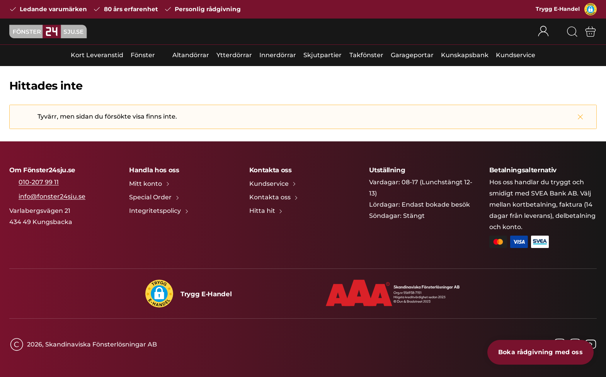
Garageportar (412, 55)
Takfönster (366, 55)
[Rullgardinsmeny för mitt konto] (548, 31)
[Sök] (572, 31)
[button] (590, 9)
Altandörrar (190, 55)
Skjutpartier (322, 55)
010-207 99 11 (39, 182)
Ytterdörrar (234, 55)
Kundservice (515, 55)
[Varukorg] (590, 31)
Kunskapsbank (465, 55)
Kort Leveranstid (97, 55)
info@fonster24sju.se (52, 196)
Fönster (143, 55)
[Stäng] (580, 117)
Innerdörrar (277, 55)
